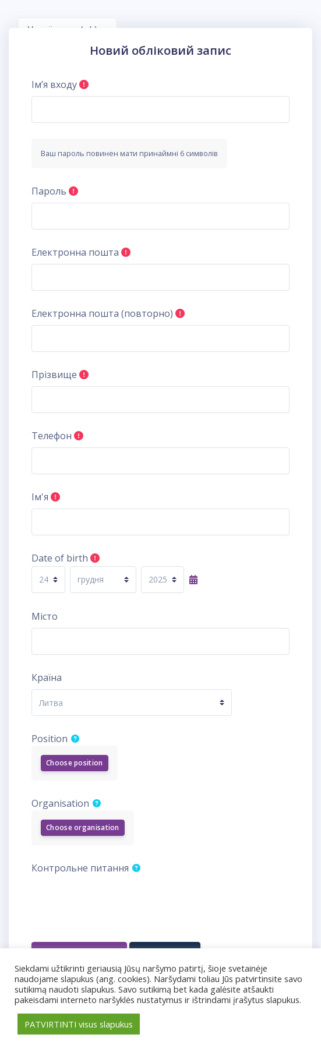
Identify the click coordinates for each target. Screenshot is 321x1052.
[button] (77, 738)
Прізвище (54, 374)
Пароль (48, 191)
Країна (46, 677)
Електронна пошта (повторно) (102, 313)
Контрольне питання (80, 868)
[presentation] (120, 902)
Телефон (51, 435)
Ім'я (39, 496)
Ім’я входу (54, 84)
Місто (44, 616)
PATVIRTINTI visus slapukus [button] (78, 1024)
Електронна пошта (75, 252)
